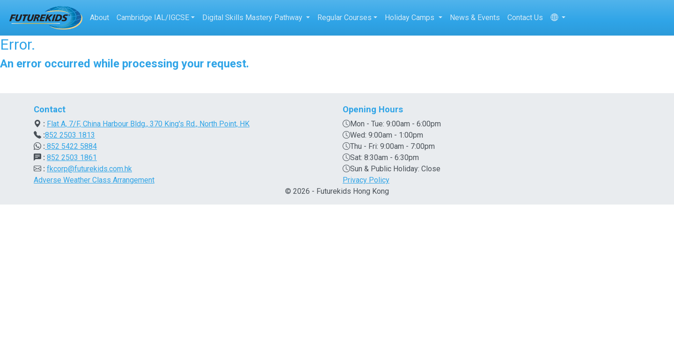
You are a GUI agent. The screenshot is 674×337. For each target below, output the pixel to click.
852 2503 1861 (72, 157)
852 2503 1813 (70, 135)
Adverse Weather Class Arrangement (94, 180)
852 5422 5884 (71, 146)
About (99, 17)
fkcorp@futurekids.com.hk (89, 168)
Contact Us (525, 17)
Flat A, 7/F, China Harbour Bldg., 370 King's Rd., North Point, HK (148, 123)
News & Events (475, 17)
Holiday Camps (410, 17)
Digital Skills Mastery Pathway (253, 17)
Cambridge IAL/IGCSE (153, 17)
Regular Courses (344, 17)
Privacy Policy (366, 180)
